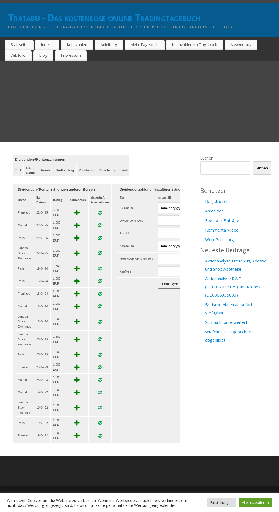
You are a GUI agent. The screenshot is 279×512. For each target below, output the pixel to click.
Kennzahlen (77, 44)
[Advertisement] (139, 101)
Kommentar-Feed (222, 230)
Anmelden (214, 211)
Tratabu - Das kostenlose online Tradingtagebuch (104, 17)
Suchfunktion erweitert (226, 322)
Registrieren (217, 201)
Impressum (71, 55)
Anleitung (109, 44)
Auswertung (241, 44)
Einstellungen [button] (221, 502)
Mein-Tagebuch (144, 44)
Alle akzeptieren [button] (255, 502)
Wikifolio (18, 55)
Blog (43, 55)
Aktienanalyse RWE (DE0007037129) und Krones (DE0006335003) (232, 287)
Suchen (206, 158)
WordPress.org (219, 239)
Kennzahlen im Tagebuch (194, 44)
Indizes (47, 44)
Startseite (19, 44)
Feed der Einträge (222, 220)
